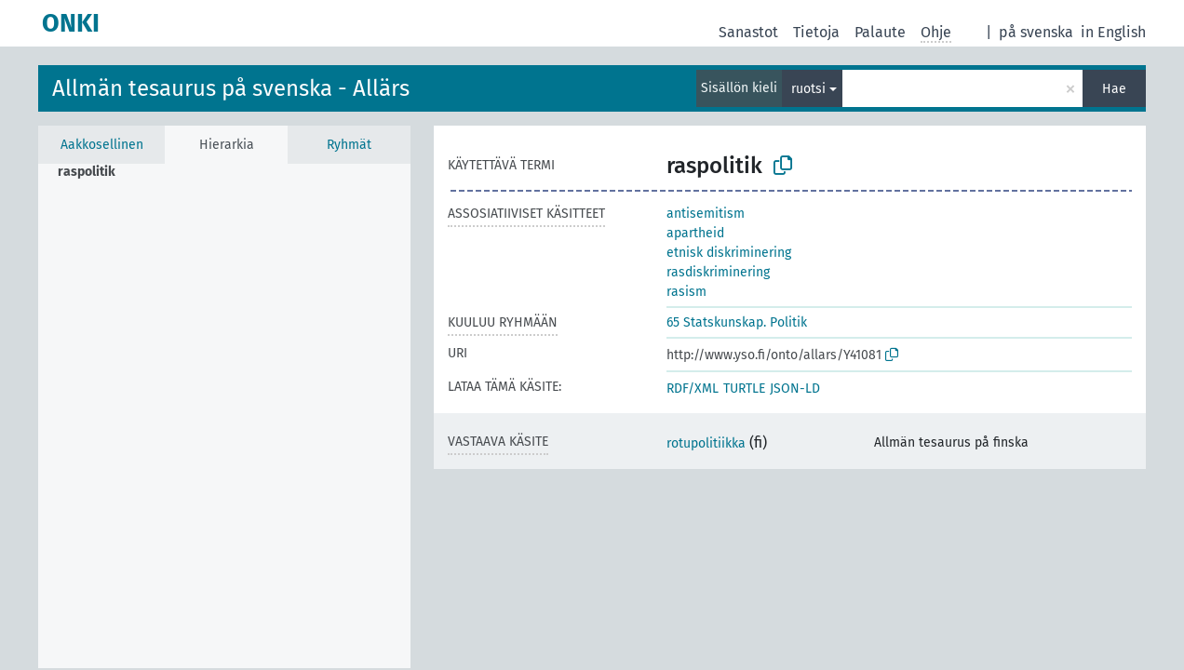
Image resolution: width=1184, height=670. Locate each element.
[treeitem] (94, 172)
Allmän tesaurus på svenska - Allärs (231, 88)
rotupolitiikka (706, 443)
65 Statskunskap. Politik (736, 322)
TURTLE (744, 388)
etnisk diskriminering (728, 253)
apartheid (695, 233)
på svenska (1036, 32)
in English (1113, 32)
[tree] (224, 416)
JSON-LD (795, 388)
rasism (686, 292)
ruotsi (808, 89)
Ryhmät (349, 145)
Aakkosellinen (102, 145)
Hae (1114, 89)
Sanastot (748, 32)
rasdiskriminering (718, 272)
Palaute (880, 32)
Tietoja (816, 32)
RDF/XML (692, 388)
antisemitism (705, 213)
